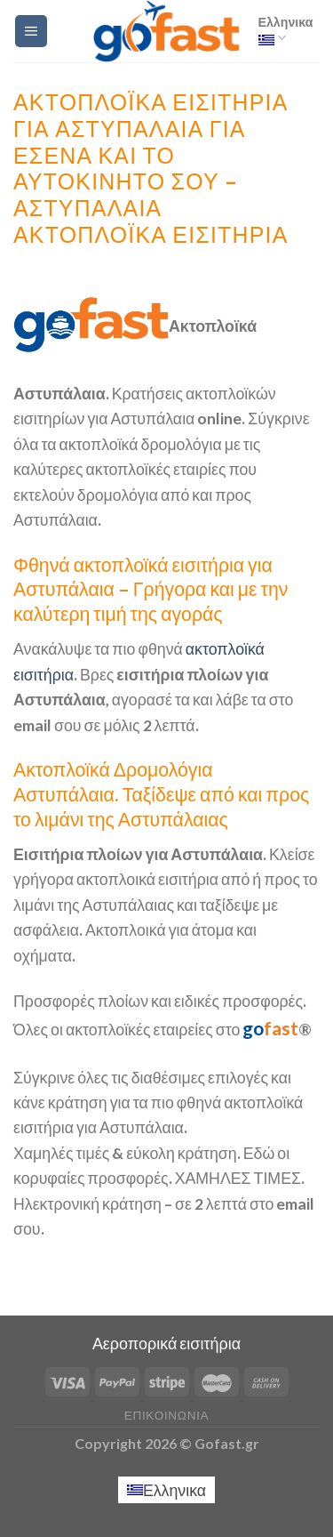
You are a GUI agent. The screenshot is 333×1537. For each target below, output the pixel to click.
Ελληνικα (285, 30)
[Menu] (31, 31)
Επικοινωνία (167, 1415)
